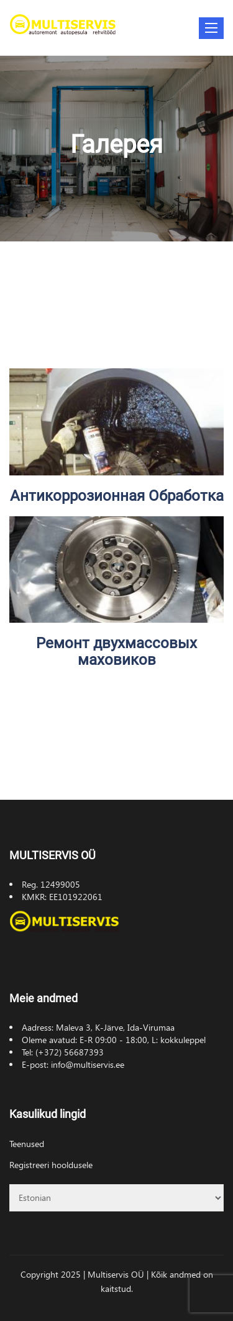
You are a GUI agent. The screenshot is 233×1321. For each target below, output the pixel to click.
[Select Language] (116, 1197)
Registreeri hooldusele (51, 1165)
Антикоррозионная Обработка (117, 496)
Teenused (26, 1144)
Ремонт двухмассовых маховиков (116, 651)
